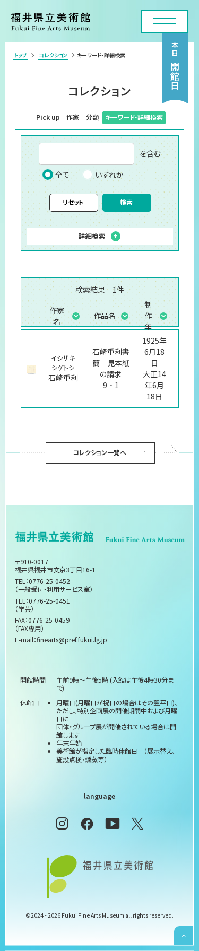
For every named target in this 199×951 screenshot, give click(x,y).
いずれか (103, 174)
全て (56, 174)
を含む (100, 154)
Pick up (48, 117)
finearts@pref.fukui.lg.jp (72, 639)
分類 (92, 117)
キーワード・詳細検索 (134, 117)
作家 (72, 117)
